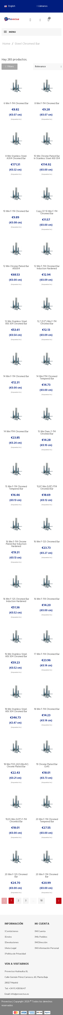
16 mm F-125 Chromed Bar (47, 542)
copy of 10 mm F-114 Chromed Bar (46, 212)
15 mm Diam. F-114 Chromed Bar (47, 433)
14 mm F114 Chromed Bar (16, 431)
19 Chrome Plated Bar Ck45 (47, 765)
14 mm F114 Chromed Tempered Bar (46, 378)
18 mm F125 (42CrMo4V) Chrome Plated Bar (16, 765)
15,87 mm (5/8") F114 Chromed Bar (47, 488)
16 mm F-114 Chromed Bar (47, 599)
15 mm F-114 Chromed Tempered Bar (16, 488)
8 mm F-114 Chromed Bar (47, 103)
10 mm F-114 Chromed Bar (16, 211)
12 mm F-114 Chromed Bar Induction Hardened (47, 267)
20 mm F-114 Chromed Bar (47, 876)
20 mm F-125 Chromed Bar (16, 876)
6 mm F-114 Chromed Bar (16, 103)
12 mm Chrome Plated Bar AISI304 (16, 267)
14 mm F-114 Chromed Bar (16, 376)
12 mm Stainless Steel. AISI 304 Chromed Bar (16, 323)
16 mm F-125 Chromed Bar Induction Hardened (16, 600)
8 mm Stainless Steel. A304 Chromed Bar (16, 157)
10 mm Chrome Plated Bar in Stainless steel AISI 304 (47, 157)
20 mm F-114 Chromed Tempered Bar (47, 820)
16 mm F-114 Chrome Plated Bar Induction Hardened (16, 544)
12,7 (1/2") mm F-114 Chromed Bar (46, 323)
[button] (42, 6)
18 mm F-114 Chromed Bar (47, 709)
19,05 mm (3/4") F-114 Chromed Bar (16, 820)
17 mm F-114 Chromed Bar (47, 654)
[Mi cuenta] (40, 20)
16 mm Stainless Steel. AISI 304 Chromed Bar (16, 655)
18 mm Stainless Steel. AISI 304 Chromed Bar (16, 710)
